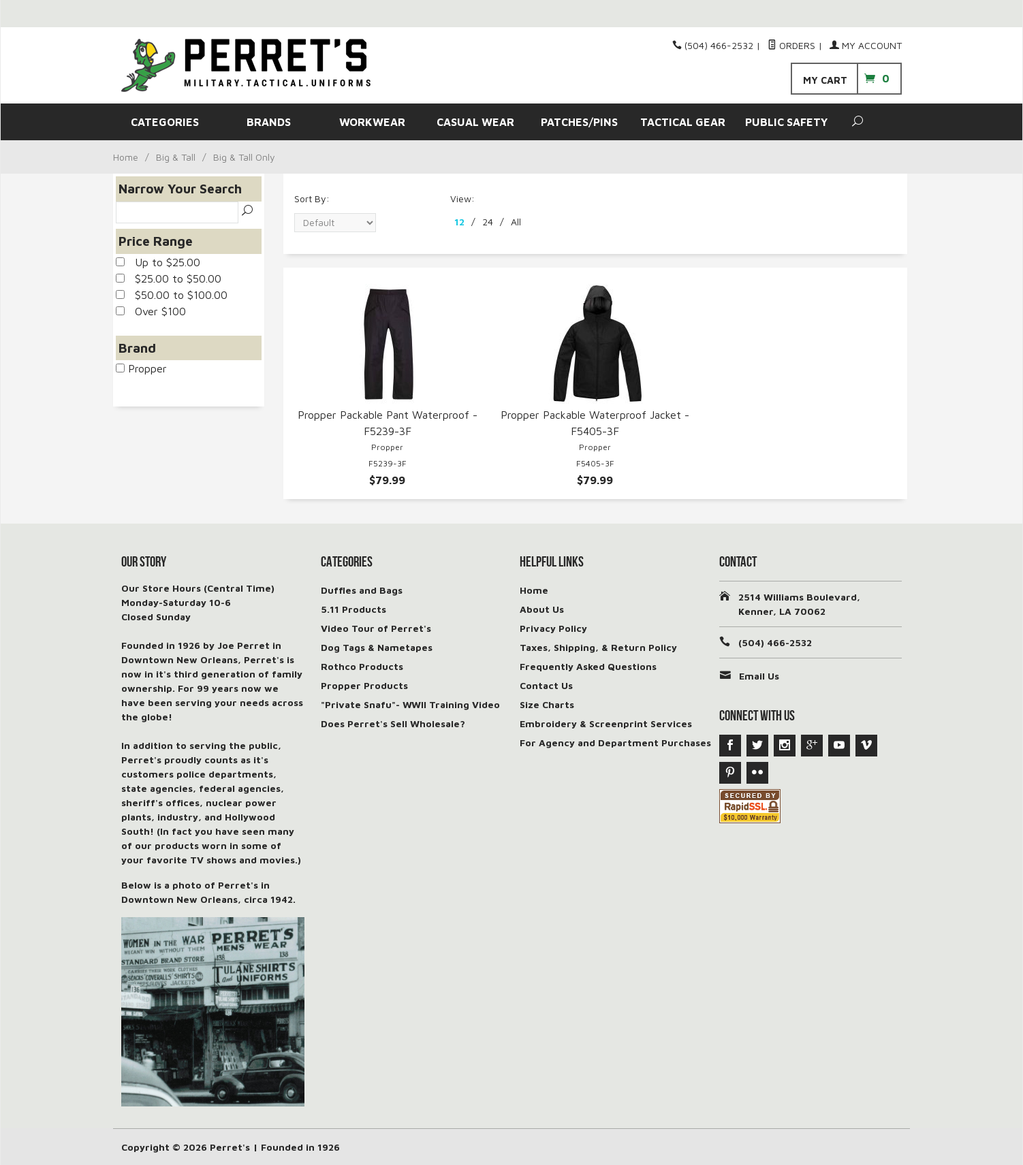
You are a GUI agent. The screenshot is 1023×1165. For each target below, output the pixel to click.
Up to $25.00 (158, 262)
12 (459, 221)
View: (462, 198)
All (516, 221)
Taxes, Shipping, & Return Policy (598, 647)
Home (125, 157)
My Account (866, 45)
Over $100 (151, 311)
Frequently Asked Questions (588, 666)
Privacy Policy (553, 628)
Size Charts (547, 704)
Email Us (759, 676)
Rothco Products (362, 666)
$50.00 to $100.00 (171, 295)
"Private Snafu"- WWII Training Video (410, 704)
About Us (542, 609)
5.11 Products (353, 609)
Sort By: (312, 198)
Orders (791, 45)
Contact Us (546, 685)
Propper (141, 368)
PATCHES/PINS (579, 122)
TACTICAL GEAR (682, 122)
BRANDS (269, 122)
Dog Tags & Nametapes (376, 647)
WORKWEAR (372, 122)
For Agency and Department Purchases (615, 742)
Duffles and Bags (362, 590)
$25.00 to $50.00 (168, 278)
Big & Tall (175, 157)
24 (487, 221)
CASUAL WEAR (475, 122)
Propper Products (364, 685)
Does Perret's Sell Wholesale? (393, 723)
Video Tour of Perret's (376, 628)
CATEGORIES (165, 122)
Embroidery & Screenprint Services (606, 723)
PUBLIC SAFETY (786, 122)
